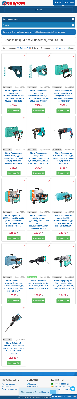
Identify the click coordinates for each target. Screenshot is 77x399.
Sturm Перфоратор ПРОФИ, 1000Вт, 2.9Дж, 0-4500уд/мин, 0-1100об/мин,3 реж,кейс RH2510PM (63, 158)
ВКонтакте (32, 387)
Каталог (6, 32)
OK (53, 392)
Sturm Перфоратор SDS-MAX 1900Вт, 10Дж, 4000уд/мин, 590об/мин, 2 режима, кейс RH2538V (63, 284)
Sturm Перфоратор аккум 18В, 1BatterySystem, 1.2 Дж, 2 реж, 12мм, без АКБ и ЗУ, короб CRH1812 (13, 96)
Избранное (6, 387)
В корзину (13, 111)
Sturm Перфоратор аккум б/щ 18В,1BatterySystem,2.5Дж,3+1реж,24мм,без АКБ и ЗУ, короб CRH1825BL (38, 158)
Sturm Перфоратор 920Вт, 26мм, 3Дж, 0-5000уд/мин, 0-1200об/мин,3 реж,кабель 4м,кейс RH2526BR (13, 158)
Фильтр (6, 25)
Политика (45, 392)
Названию (62, 48)
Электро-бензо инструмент (23, 32)
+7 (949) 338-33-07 (60, 384)
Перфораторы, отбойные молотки (50, 32)
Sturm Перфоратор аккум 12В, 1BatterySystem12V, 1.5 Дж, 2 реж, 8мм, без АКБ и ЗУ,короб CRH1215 (38, 96)
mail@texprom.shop (60, 387)
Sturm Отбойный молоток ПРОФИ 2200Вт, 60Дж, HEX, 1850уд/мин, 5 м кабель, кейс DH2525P (13, 348)
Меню (38, 10)
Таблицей (24, 48)
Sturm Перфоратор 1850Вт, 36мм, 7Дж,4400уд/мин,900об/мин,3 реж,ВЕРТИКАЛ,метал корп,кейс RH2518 (38, 222)
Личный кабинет (8, 384)
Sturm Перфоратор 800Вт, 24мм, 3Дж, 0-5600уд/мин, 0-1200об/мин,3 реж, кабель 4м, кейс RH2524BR (63, 96)
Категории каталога (11, 19)
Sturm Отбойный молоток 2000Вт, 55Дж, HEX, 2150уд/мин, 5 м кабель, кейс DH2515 (38, 284)
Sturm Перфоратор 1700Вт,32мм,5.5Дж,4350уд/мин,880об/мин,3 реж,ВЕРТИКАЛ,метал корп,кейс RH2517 (13, 221)
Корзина (69, 3)
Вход (58, 3)
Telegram (31, 384)
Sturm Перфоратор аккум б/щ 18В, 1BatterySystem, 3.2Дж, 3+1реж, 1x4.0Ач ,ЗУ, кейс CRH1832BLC (63, 221)
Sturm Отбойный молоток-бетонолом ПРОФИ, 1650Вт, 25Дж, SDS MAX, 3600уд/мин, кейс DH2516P (13, 286)
